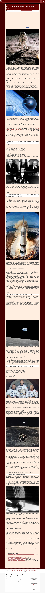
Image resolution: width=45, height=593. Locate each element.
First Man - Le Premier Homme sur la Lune (16, 560)
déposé (34, 584)
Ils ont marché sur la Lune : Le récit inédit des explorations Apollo (21, 554)
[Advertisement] (22, 19)
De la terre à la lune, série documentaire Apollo (17, 558)
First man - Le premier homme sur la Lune (16, 559)
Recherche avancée (10, 587)
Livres (19, 583)
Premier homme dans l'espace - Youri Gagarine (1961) (17, 565)
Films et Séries (21, 585)
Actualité (19, 579)
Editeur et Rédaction (10, 576)
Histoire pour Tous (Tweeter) (9, 585)
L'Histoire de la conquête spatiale (30, 570)
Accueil (13, 570)
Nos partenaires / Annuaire (21, 588)
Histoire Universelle (19, 570)
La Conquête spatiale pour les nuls (15, 557)
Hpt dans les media (10, 578)
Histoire (19, 577)
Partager (27, 27)
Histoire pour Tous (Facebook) (9, 581)
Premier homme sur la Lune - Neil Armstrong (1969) (20, 7)
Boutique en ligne (21, 581)
